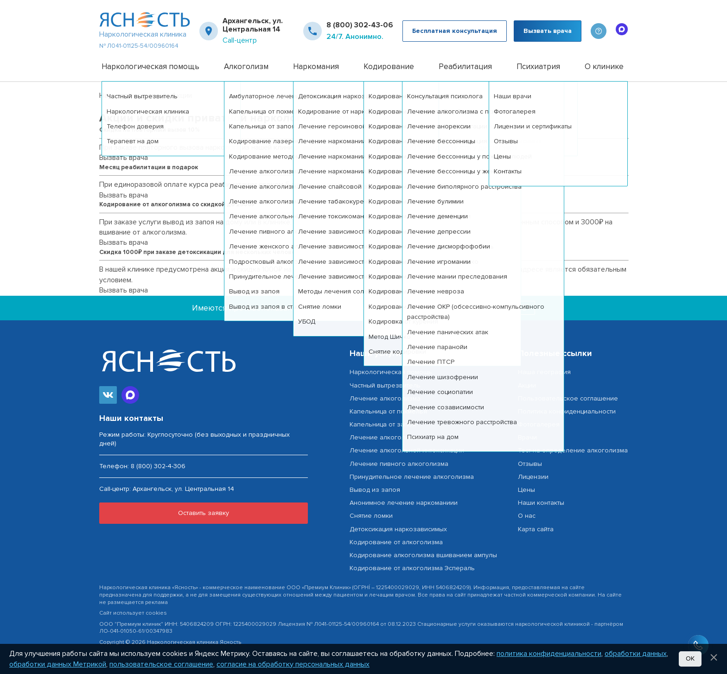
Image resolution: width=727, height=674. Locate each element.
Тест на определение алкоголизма (573, 450)
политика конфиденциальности (549, 653)
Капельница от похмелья (388, 411)
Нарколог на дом (127, 95)
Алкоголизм (246, 66)
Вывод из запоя (375, 490)
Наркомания (316, 66)
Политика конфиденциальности (567, 411)
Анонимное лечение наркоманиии (404, 503)
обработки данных (636, 653)
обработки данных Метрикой (57, 664)
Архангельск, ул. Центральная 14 (253, 25)
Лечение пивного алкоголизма (399, 464)
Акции (527, 385)
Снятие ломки (371, 516)
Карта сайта (536, 529)
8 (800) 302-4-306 (158, 466)
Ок (690, 658)
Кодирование (389, 66)
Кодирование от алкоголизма (396, 542)
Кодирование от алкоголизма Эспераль (412, 568)
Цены (526, 490)
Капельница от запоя (383, 424)
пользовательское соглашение (161, 664)
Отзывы (530, 464)
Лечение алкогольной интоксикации (407, 450)
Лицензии (533, 477)
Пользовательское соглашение (568, 398)
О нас (527, 516)
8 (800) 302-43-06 (359, 25)
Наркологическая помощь (150, 66)
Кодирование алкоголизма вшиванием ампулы (423, 555)
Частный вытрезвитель (385, 385)
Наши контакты (541, 503)
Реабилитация (465, 66)
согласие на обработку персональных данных (293, 664)
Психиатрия (538, 66)
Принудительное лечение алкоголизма (412, 477)
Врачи (527, 437)
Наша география (544, 372)
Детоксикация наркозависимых (398, 529)
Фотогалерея (539, 424)
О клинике (604, 66)
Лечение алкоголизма (385, 398)
